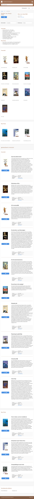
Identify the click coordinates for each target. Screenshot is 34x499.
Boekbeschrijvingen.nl (7, 1)
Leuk (5, 170)
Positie (24, 22)
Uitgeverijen (31, 497)
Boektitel (8, 22)
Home (2, 11)
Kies (29, 8)
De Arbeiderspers (20, 178)
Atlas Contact (20, 200)
